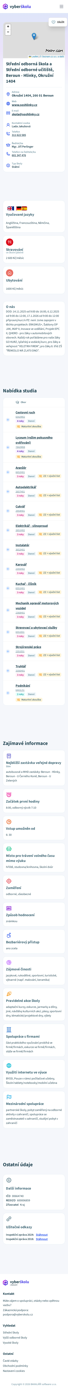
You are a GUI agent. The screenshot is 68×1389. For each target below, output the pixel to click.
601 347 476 (19, 155)
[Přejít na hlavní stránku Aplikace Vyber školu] (17, 6)
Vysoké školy (10, 1343)
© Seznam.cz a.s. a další (52, 56)
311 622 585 (19, 135)
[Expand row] (8, 419)
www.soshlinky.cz (24, 105)
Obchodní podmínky (15, 1366)
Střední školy (11, 1333)
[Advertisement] (34, 184)
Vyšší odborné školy (15, 1338)
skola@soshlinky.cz (25, 114)
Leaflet (33, 56)
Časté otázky (10, 1361)
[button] (34, 36)
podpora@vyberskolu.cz (18, 1314)
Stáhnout (42, 1235)
